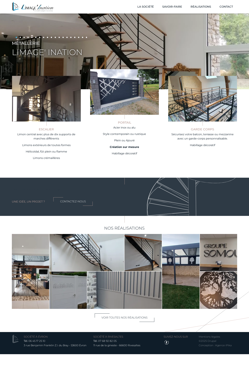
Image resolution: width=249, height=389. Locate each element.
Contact (223, 8)
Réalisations (198, 8)
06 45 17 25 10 (39, 375)
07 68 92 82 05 (109, 375)
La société (143, 8)
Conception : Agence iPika (212, 380)
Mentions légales (207, 371)
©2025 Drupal (205, 375)
